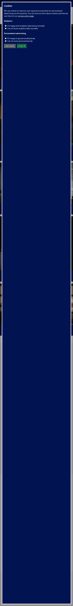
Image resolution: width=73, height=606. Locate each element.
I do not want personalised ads (20, 41)
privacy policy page (26, 16)
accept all (21, 46)
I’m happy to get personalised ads (21, 38)
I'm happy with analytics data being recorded (25, 26)
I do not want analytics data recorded (22, 28)
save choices (9, 46)
